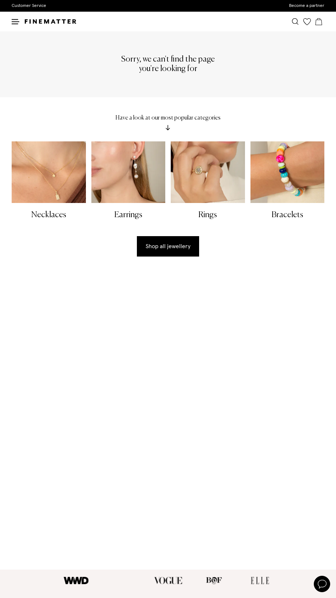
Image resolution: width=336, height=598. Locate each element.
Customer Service (29, 6)
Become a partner (306, 6)
